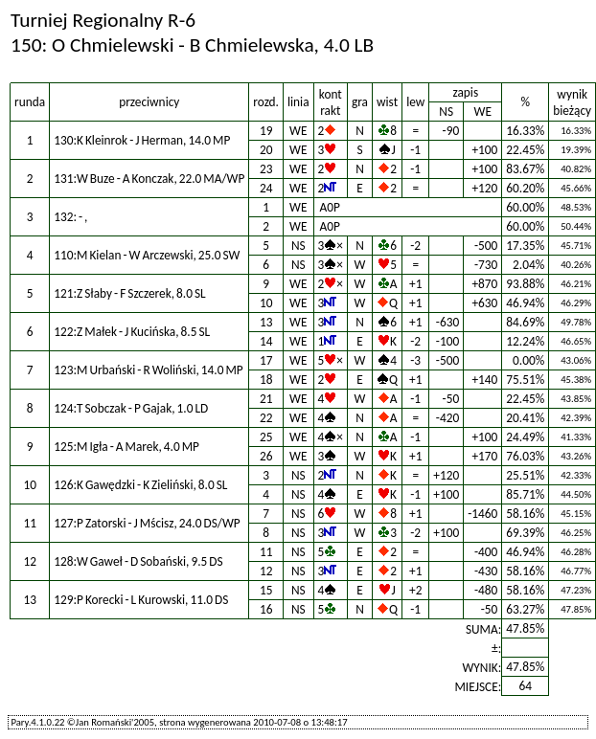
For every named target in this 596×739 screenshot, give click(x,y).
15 (266, 590)
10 (266, 303)
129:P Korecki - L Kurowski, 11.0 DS (141, 600)
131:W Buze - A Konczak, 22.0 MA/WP (149, 178)
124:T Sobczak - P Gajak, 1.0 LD (131, 408)
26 (266, 456)
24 (266, 188)
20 (266, 150)
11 (266, 552)
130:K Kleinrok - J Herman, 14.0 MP (142, 140)
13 (266, 322)
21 (266, 399)
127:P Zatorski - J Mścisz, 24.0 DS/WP (147, 523)
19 (266, 131)
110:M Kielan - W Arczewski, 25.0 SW (147, 255)
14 (266, 341)
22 (266, 418)
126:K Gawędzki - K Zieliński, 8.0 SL (140, 485)
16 (266, 609)
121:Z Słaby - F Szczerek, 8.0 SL (130, 293)
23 (266, 169)
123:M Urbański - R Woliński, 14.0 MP (148, 370)
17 (266, 360)
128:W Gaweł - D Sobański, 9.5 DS (138, 561)
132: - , (70, 217)
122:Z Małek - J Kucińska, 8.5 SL (132, 332)
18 (266, 379)
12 (266, 571)
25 (266, 437)
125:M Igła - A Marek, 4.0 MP (126, 446)
